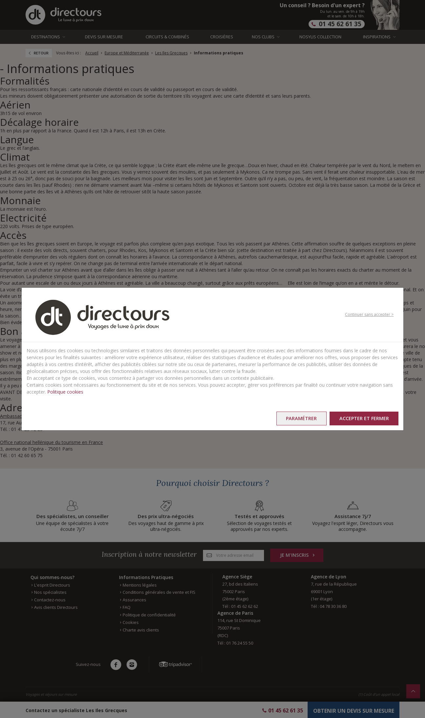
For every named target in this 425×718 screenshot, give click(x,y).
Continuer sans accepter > (369, 314)
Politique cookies (65, 392)
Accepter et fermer (363, 418)
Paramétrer (300, 418)
